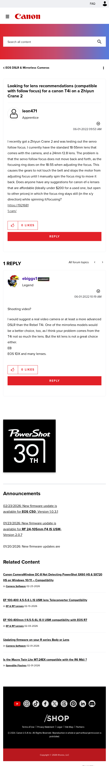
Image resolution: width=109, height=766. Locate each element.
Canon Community (27, 16)
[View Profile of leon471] (29, 111)
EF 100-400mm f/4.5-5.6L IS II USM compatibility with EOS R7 (45, 620)
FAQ (92, 3)
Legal (59, 727)
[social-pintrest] (73, 703)
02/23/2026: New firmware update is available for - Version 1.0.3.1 (30, 508)
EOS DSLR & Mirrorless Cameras (27, 67)
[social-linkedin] (82, 703)
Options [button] (103, 67)
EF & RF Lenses (15, 606)
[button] (13, 225)
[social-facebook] (45, 703)
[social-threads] (64, 703)
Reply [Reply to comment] (54, 381)
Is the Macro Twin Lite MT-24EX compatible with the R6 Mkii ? (45, 659)
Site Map (69, 727)
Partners (80, 727)
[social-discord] (92, 703)
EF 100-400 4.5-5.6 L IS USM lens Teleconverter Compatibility (45, 600)
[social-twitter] (54, 703)
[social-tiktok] (36, 703)
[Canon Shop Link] (54, 718)
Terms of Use (28, 727)
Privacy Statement (45, 727)
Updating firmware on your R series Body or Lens (36, 640)
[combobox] (54, 42)
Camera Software (16, 586)
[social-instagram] (26, 703)
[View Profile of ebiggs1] (29, 278)
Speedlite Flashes (16, 665)
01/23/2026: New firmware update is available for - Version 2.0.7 (32, 529)
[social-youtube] (17, 703)
